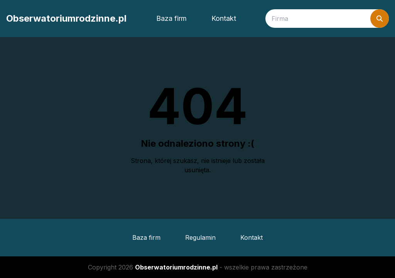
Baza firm (171, 18)
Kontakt (223, 18)
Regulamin (200, 237)
